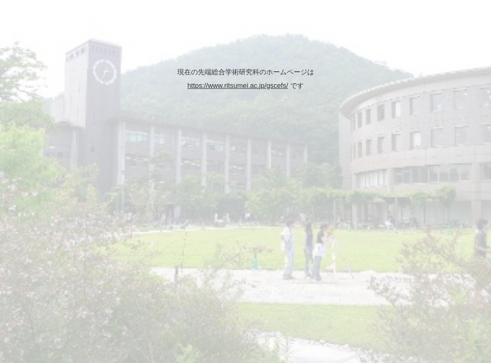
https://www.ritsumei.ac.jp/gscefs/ (237, 85)
